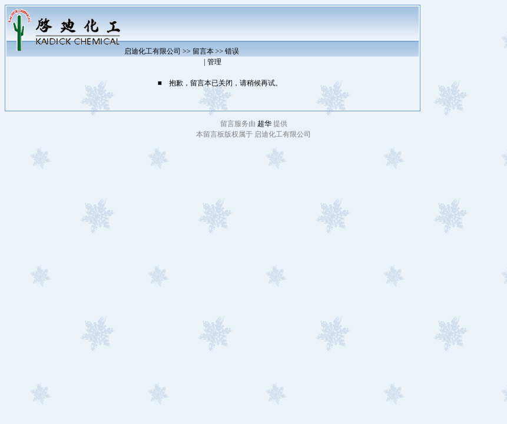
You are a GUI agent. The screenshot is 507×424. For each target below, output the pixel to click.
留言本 (203, 51)
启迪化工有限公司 (152, 51)
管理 (214, 62)
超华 (265, 124)
